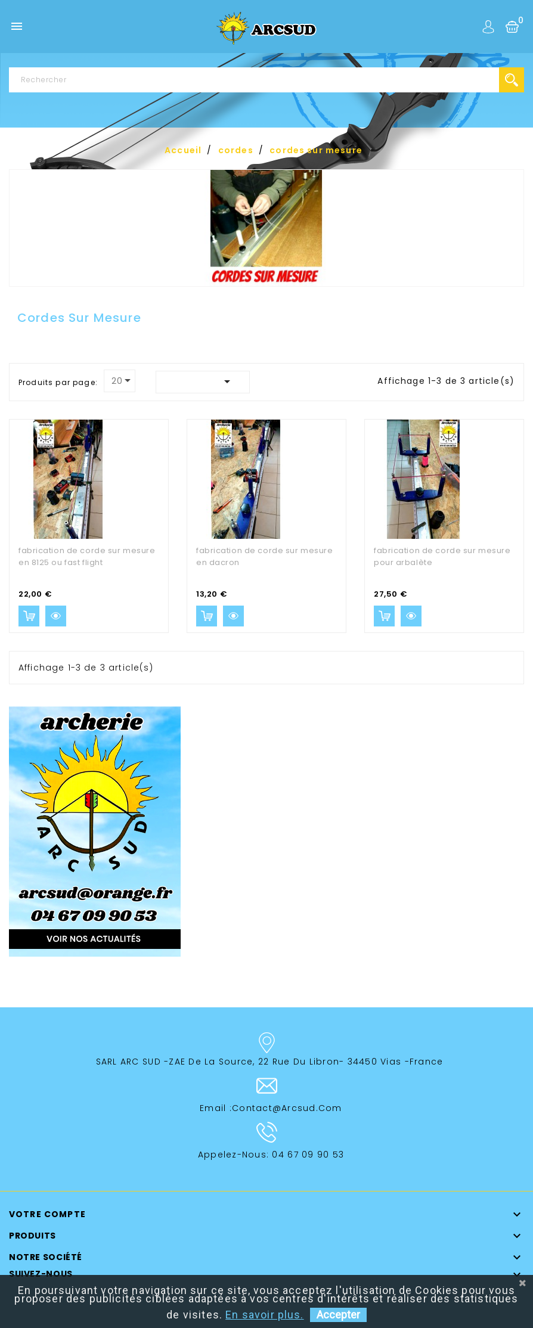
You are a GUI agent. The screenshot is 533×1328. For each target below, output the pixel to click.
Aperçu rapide (55, 616)
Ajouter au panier (28, 616)
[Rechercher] (266, 79)
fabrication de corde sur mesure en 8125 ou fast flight (86, 556)
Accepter (338, 1314)
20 (117, 381)
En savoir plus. (264, 1314)
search (511, 79)
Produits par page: (58, 382)
